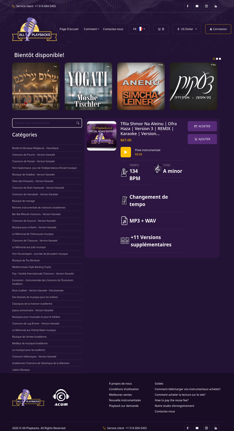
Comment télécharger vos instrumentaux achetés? (187, 389)
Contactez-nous (113, 29)
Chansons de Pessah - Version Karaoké (33, 161)
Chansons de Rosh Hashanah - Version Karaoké (38, 187)
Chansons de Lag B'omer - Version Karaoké (35, 323)
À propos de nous (120, 383)
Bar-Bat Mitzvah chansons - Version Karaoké (36, 214)
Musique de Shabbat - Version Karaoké (33, 174)
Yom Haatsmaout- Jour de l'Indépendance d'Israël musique (44, 168)
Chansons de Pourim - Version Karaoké (33, 154)
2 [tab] (217, 59)
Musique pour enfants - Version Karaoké (34, 227)
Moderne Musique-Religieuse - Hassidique (35, 148)
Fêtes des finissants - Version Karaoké (32, 181)
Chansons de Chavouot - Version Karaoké (34, 240)
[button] (139, 29)
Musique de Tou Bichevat (26, 260)
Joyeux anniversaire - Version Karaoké (32, 310)
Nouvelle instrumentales (125, 400)
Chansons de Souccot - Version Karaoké (34, 220)
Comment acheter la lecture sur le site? (180, 395)
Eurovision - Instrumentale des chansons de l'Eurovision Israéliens (42, 282)
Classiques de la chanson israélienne (32, 303)
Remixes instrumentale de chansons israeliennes (39, 207)
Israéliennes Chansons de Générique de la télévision (40, 363)
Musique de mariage (23, 201)
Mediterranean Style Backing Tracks (31, 267)
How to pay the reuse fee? (171, 400)
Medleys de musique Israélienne (30, 343)
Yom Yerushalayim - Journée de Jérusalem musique (40, 253)
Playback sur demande (123, 406)
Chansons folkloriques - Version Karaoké (34, 356)
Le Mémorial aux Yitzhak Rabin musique (34, 330)
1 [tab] (214, 59)
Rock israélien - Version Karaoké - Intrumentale (37, 290)
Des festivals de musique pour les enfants (35, 297)
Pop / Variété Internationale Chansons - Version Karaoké (43, 273)
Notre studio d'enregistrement (174, 406)
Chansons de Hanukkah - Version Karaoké (35, 194)
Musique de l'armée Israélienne (29, 336)
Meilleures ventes (120, 395)
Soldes (159, 383)
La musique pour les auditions (28, 350)
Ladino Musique (21, 369)
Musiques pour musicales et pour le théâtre (36, 317)
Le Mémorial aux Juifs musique (29, 247)
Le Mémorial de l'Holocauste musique (32, 234)
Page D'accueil (69, 29)
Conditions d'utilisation (124, 389)
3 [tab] (220, 59)
